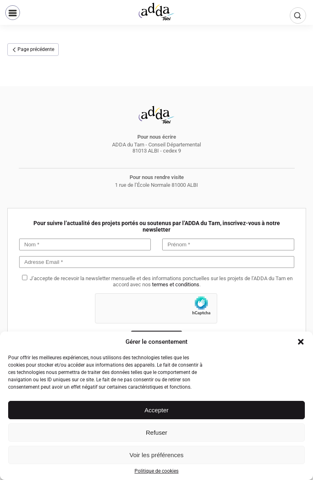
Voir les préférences (157, 454)
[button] (301, 342)
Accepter (156, 410)
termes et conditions (175, 284)
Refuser (157, 432)
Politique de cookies (156, 471)
